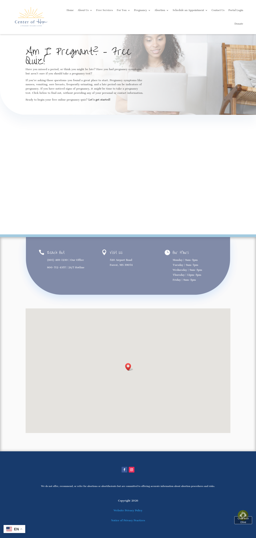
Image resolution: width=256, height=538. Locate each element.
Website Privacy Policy (128, 510)
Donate (238, 23)
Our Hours (180, 253)
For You (122, 10)
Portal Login (235, 10)
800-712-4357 (56, 267)
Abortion (159, 10)
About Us (83, 10)
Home (70, 10)
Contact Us (218, 10)
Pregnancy (140, 10)
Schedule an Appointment (188, 10)
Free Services (104, 10)
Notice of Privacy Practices (128, 520)
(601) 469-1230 (57, 259)
